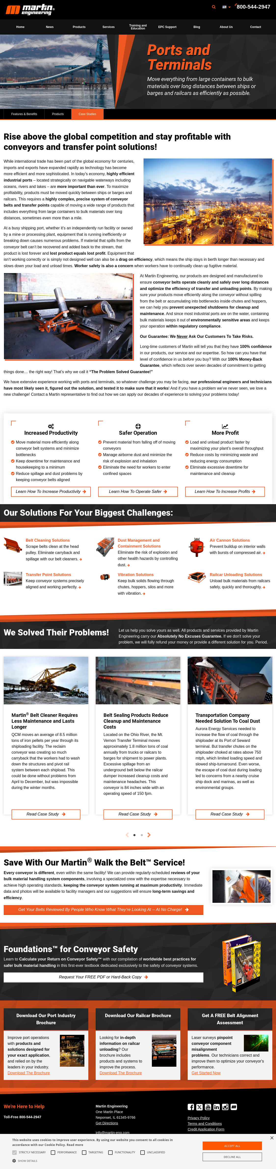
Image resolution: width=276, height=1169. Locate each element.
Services (109, 27)
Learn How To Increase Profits (222, 491)
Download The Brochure (29, 1073)
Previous (127, 835)
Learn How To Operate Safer (135, 491)
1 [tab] (134, 835)
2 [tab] (141, 835)
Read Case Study (43, 814)
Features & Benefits (24, 114)
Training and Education (138, 27)
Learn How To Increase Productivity (48, 491)
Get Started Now (206, 1073)
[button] (94, 1160)
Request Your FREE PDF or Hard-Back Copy (101, 977)
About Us (226, 27)
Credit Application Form (206, 1129)
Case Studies (87, 114)
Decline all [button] (232, 1157)
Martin (30, 10)
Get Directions (107, 1123)
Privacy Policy (199, 1118)
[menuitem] (30, 9)
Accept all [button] (232, 1146)
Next (149, 835)
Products (79, 27)
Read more (75, 1145)
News (49, 27)
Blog (197, 27)
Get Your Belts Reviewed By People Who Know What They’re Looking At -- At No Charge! (100, 909)
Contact (255, 27)
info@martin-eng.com (113, 1133)
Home (20, 27)
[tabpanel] (46, 735)
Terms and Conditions (205, 1124)
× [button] (272, 1138)
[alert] (138, 1151)
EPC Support (167, 27)
